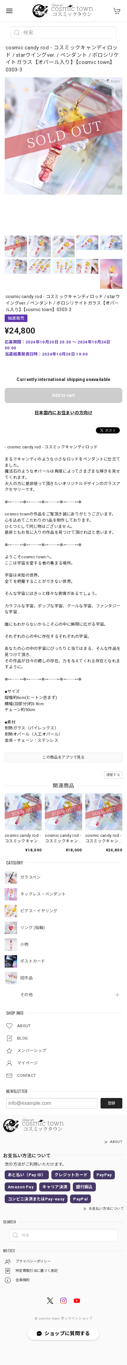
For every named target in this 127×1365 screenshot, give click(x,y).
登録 (111, 1103)
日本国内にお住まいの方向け (63, 412)
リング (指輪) (32, 927)
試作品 (26, 978)
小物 (24, 944)
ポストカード (32, 961)
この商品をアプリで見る (63, 757)
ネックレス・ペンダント (43, 894)
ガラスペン (30, 877)
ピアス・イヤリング (39, 911)
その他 (26, 994)
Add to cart (63, 395)
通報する (113, 775)
